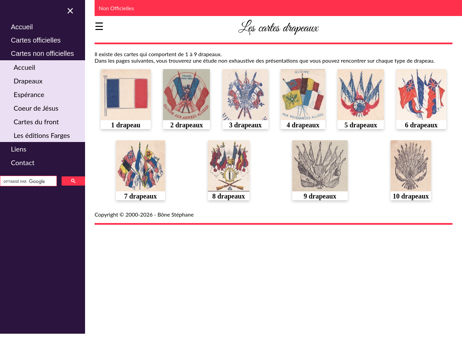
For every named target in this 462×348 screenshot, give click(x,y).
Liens (18, 149)
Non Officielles (116, 8)
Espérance (29, 94)
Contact (22, 162)
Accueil (22, 27)
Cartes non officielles (42, 53)
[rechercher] (27, 181)
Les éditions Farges (42, 135)
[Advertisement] (278, 279)
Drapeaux (28, 81)
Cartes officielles (36, 40)
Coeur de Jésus (36, 108)
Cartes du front (36, 121)
